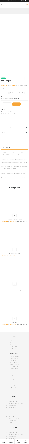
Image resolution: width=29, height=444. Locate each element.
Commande (18, 442)
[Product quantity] (7, 104)
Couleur (2, 88)
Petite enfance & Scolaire (18, 10)
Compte (25, 442)
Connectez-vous (4, 85)
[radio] (2, 93)
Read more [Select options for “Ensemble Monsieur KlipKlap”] (14, 249)
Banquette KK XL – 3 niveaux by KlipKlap (14, 219)
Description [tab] (6, 147)
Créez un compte (12, 85)
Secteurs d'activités (9, 10)
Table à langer (14, 322)
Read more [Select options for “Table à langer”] (14, 318)
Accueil (3, 10)
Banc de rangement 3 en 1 (14, 288)
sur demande (16, 98)
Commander (16, 104)
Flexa (26, 78)
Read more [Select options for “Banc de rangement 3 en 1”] (14, 283)
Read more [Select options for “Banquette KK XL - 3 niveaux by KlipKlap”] (14, 215)
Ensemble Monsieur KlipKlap (14, 253)
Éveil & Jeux (5, 113)
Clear (3, 96)
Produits (3, 442)
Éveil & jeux (8, 111)
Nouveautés (13, 113)
